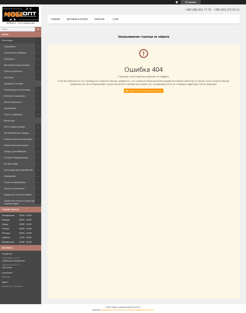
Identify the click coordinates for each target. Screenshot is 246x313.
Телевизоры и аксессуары (17, 89)
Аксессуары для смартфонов (18, 169)
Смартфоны (10, 46)
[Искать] (38, 29)
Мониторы (9, 120)
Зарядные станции (13, 83)
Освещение (10, 176)
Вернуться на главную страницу (145, 90)
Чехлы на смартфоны (15, 182)
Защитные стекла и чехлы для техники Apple (19, 202)
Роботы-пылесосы (13, 71)
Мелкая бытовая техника (17, 65)
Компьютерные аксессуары (18, 139)
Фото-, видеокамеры (14, 126)
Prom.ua (136, 307)
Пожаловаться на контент (112, 310)
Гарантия (99, 19)
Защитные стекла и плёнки (18, 194)
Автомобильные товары (16, 132)
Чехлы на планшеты (14, 188)
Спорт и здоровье (13, 114)
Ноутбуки (9, 77)
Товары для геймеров (15, 151)
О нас (116, 19)
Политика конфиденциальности (140, 310)
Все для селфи (11, 163)
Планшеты (9, 58)
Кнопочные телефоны (15, 52)
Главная (55, 19)
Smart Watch (10, 108)
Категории (7, 40)
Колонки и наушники (14, 95)
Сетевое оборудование (16, 157)
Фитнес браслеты (13, 102)
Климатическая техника (16, 145)
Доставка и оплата (77, 19)
